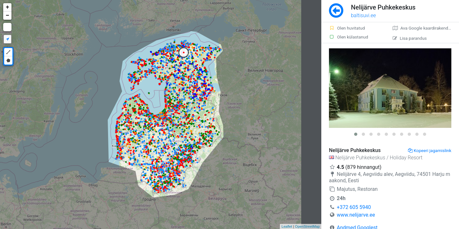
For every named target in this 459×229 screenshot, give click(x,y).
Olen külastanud (348, 36)
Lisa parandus (410, 38)
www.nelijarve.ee (356, 215)
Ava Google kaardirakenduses (425, 28)
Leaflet (286, 226)
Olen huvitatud (347, 28)
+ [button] (7, 7)
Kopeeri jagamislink (429, 150)
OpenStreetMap (307, 226)
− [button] (7, 15)
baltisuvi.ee (363, 15)
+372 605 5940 (354, 207)
